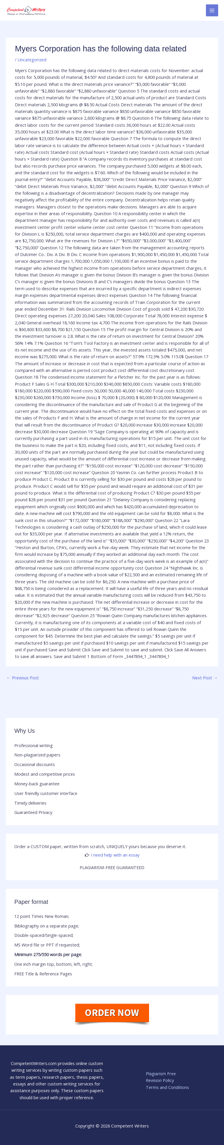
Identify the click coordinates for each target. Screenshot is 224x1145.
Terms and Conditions (167, 1087)
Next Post (205, 678)
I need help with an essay (115, 855)
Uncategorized (32, 59)
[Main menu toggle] (212, 10)
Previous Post (22, 678)
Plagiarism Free (161, 1073)
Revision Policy (160, 1080)
